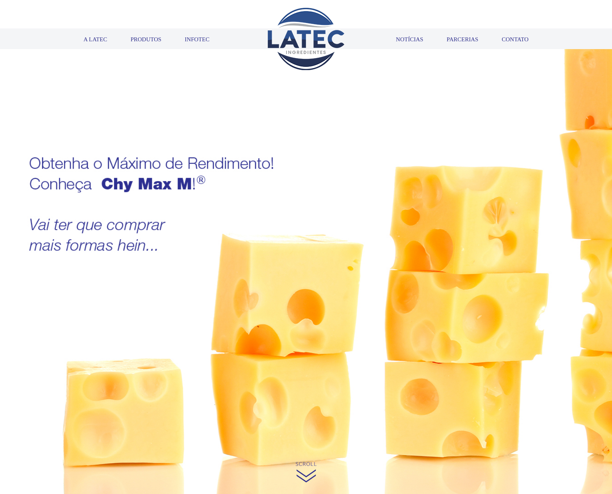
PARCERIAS (462, 39)
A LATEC (95, 39)
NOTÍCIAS (409, 39)
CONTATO (515, 39)
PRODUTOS (145, 39)
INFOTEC (197, 39)
